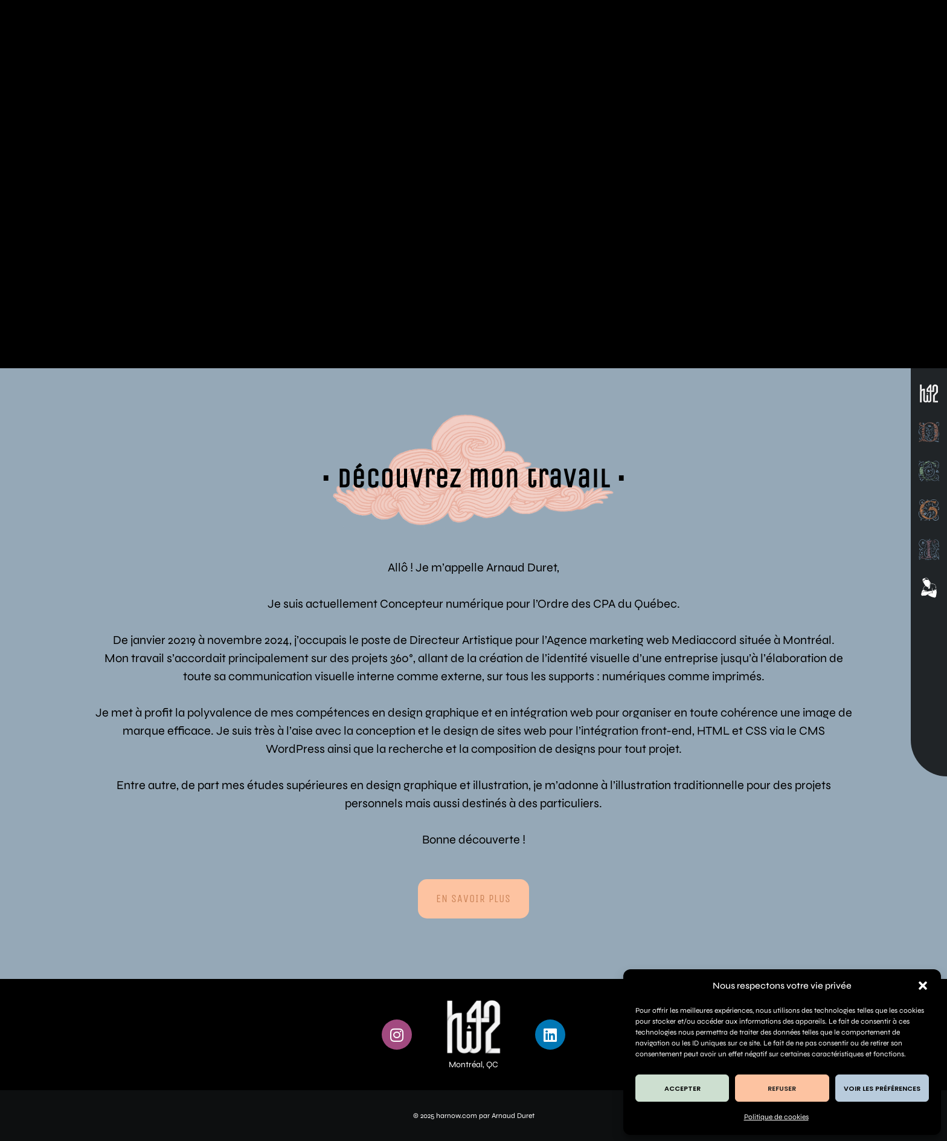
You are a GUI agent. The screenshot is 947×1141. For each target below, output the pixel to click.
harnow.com (456, 1115)
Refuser (782, 1088)
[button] (923, 986)
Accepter (682, 1088)
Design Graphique (183, 283)
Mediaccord (704, 640)
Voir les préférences (882, 1088)
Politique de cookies (776, 1117)
